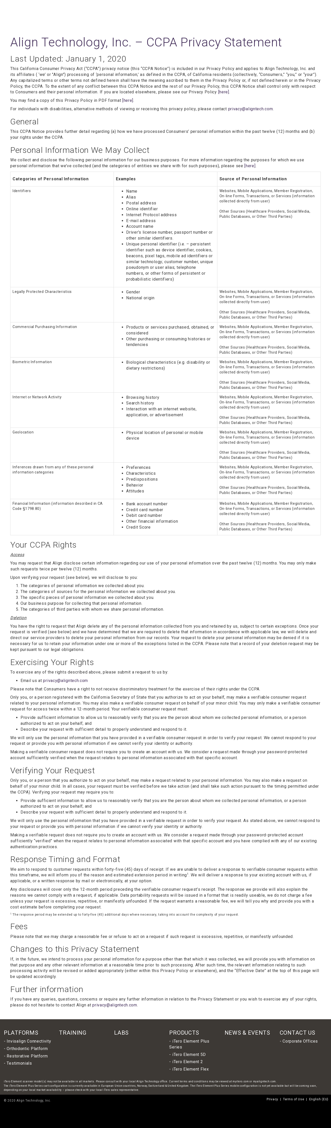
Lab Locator (243, 13)
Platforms (201, 13)
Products (180, 13)
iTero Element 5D (189, 1054)
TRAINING (73, 1033)
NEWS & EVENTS (247, 1033)
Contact (318, 13)
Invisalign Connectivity (29, 1041)
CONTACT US (297, 1033)
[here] (223, 92)
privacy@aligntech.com (250, 108)
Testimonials (19, 1063)
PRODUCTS (184, 1033)
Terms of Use (293, 1099)
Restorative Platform (27, 1056)
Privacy (272, 1099)
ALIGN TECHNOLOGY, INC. (211, 5)
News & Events (271, 13)
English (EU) (295, 5)
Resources (298, 13)
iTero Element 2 (187, 1061)
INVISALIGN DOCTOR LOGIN (244, 5)
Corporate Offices (300, 1041)
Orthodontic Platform (27, 1048)
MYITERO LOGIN (271, 5)
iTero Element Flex (190, 1069)
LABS (121, 1033)
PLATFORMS (21, 1033)
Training (221, 13)
